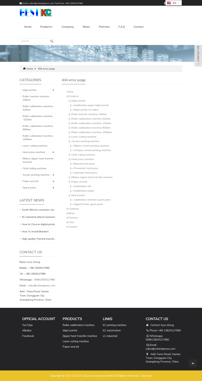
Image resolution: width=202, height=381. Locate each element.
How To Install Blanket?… (36, 231)
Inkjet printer (78, 100)
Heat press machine (83, 159)
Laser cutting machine (84, 136)
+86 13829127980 (74, 3)
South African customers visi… (39, 209)
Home (28, 26)
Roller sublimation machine (78, 325)
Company (68, 26)
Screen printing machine (85, 141)
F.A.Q (121, 26)
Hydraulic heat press (85, 172)
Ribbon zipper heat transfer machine (92, 177)
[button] (52, 26)
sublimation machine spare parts (92, 199)
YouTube (27, 325)
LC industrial (110, 336)
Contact (139, 26)
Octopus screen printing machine (92, 150)
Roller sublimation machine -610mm (91, 123)
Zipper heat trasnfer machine (80, 336)
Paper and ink (79, 181)
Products (46, 26)
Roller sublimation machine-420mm (91, 118)
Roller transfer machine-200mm (89, 114)
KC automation (112, 330)
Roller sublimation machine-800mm (91, 127)
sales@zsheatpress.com (41, 3)
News (86, 26)
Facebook (28, 336)
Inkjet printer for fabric (86, 109)
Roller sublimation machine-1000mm (92, 132)
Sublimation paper (84, 190)
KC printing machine (114, 325)
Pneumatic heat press (86, 168)
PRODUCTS (72, 319)
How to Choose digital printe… (39, 224)
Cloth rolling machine (83, 154)
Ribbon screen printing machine (91, 145)
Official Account (38, 319)
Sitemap (146, 375)
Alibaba (26, 330)
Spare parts (78, 195)
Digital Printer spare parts (88, 204)
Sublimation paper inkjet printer (91, 105)
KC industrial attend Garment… (39, 217)
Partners (104, 26)
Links (107, 319)
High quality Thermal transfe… (39, 238)
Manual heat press (84, 163)
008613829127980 (44, 279)
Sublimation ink (82, 186)
